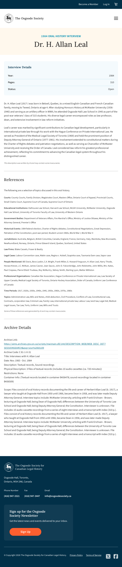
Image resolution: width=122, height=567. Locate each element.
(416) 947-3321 (12, 496)
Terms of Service (93, 555)
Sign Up (25, 532)
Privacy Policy (76, 555)
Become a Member (88, 4)
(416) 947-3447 (32, 496)
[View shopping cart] (116, 4)
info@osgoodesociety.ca (58, 496)
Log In (106, 4)
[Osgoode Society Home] (24, 18)
